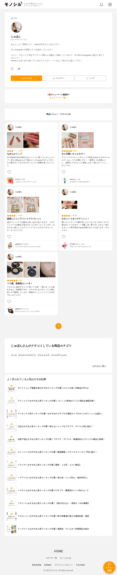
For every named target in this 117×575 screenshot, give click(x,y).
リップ (14, 355)
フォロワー (58, 78)
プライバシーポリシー (64, 565)
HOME (58, 551)
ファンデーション (59, 355)
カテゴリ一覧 (51, 558)
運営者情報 (36, 565)
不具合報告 (80, 565)
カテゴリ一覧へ (99, 366)
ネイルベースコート (27, 355)
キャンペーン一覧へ (58, 98)
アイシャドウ (44, 355)
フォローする (26, 78)
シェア (90, 78)
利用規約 (47, 565)
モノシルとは (65, 558)
